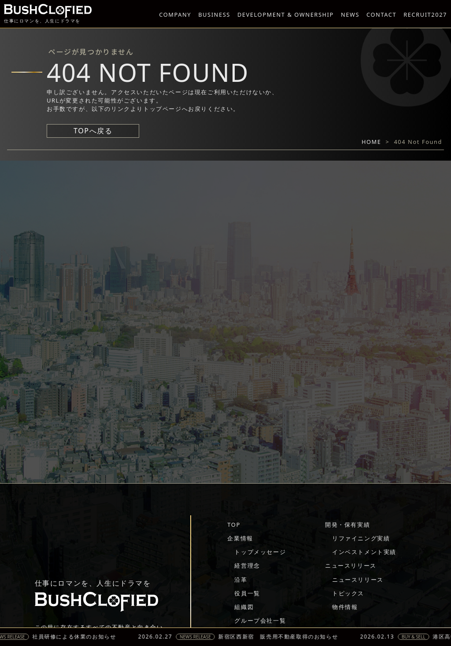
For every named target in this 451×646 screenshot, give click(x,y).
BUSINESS (214, 14)
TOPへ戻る (93, 131)
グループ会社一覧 (260, 620)
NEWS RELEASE (200, 637)
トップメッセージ (260, 552)
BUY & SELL (419, 637)
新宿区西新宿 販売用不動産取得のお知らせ (284, 636)
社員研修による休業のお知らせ (79, 636)
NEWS (350, 14)
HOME (371, 142)
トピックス (348, 593)
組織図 (244, 607)
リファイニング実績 (361, 538)
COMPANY (175, 14)
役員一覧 (247, 593)
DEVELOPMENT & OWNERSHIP (285, 14)
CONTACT (381, 14)
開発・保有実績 (347, 525)
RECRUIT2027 (425, 14)
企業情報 (240, 538)
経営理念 (247, 565)
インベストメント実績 (364, 552)
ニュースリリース (351, 565)
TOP (233, 525)
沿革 (240, 580)
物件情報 (345, 607)
